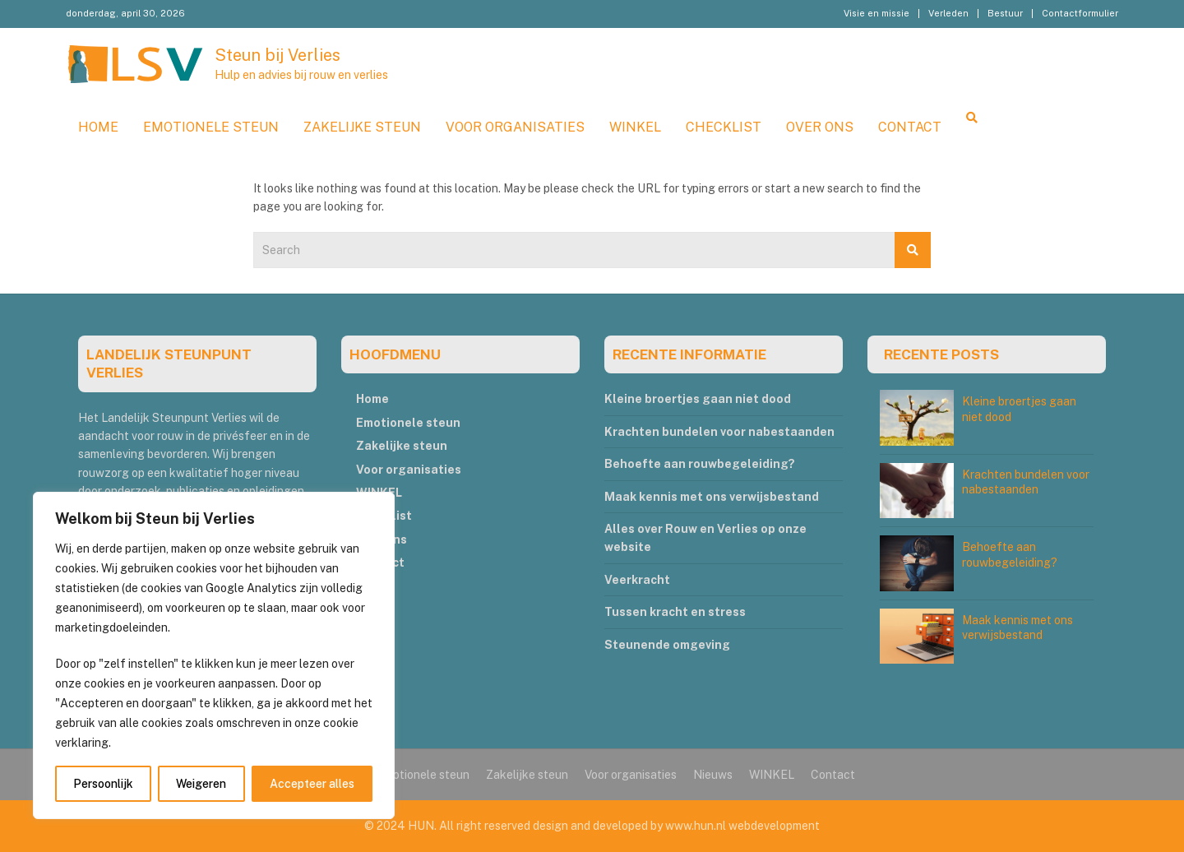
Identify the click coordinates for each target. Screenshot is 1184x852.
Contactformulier (1080, 13)
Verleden (948, 13)
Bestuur (1005, 13)
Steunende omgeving (667, 644)
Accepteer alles (312, 783)
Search (913, 250)
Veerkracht (637, 579)
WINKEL (635, 127)
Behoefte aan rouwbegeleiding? (699, 463)
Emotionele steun (211, 127)
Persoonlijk (103, 783)
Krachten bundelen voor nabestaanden (719, 431)
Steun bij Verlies (277, 55)
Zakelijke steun (362, 127)
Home (98, 127)
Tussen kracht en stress (675, 611)
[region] (214, 655)
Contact (909, 127)
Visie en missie (876, 13)
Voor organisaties (515, 127)
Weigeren (201, 783)
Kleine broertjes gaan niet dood (697, 398)
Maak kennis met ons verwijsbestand (711, 496)
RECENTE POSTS (941, 354)
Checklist (723, 127)
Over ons (819, 127)
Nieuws (713, 774)
